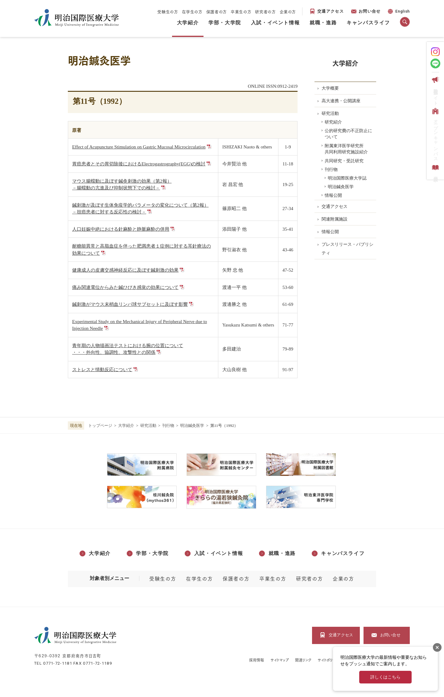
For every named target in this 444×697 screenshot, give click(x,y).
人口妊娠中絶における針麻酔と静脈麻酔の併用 (120, 229)
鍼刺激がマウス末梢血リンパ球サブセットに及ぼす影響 (130, 304)
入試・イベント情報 (275, 22)
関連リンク (303, 660)
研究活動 (148, 425)
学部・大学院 (224, 22)
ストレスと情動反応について (102, 369)
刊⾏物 (168, 425)
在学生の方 (192, 11)
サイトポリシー (328, 660)
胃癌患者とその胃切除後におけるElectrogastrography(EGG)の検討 (138, 163)
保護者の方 (216, 11)
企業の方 (288, 11)
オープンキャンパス (435, 133)
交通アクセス (330, 11)
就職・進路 (323, 22)
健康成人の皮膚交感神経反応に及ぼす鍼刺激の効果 (125, 270)
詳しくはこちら (385, 677)
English (398, 12)
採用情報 (256, 660)
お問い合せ (370, 11)
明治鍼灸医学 (192, 425)
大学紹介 (188, 22)
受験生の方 (167, 11)
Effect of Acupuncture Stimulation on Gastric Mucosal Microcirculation (139, 146)
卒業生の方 (241, 11)
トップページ (100, 425)
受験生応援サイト (435, 89)
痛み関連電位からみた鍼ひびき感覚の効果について (125, 287)
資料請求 (435, 169)
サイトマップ (279, 660)
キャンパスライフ (368, 22)
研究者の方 (265, 11)
